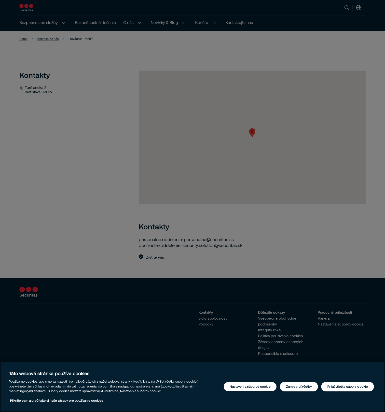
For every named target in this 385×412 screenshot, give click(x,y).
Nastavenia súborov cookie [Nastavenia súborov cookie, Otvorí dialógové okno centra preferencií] (250, 386)
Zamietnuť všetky (299, 386)
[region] (192, 387)
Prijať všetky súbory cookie (347, 386)
